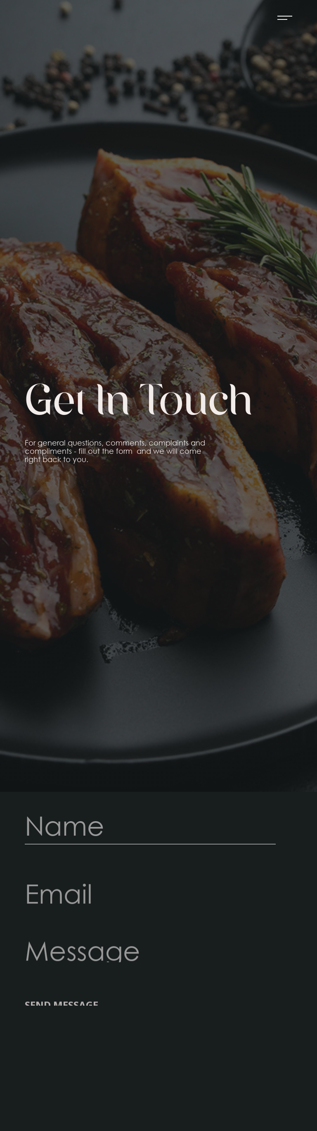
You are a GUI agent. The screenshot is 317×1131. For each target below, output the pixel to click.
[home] (35, 18)
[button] (281, 17)
